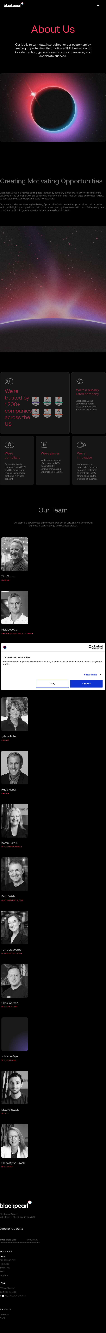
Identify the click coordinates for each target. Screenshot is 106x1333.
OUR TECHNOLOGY (7, 1260)
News (2, 1272)
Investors (5, 1268)
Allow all (86, 683)
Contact (4, 1275)
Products (4, 1264)
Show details (90, 674)
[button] (98, 5)
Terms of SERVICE (8, 1292)
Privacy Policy (7, 1288)
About (3, 1256)
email (2, 1318)
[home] (13, 5)
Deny (52, 683)
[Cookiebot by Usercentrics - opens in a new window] (90, 647)
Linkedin (4, 1314)
